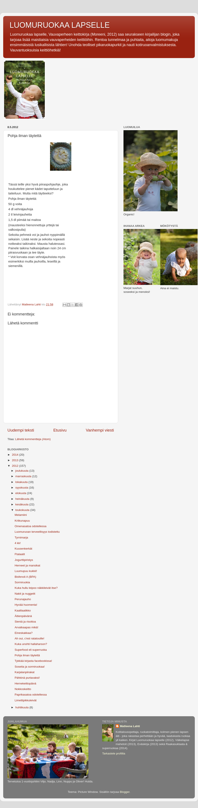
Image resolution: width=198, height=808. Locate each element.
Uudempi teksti (20, 430)
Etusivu (60, 430)
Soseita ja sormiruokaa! (30, 666)
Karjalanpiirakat (24, 672)
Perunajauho (23, 599)
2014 (15, 454)
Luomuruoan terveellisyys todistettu (37, 531)
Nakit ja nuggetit (25, 593)
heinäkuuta (22, 498)
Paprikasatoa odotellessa (31, 694)
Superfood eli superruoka (31, 649)
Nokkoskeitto (23, 689)
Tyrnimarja (21, 537)
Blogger (125, 791)
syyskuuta (22, 487)
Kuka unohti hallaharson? (31, 644)
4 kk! (18, 543)
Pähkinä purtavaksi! (27, 677)
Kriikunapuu (22, 520)
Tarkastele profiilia (113, 753)
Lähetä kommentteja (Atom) (33, 439)
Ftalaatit (20, 554)
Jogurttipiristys (24, 560)
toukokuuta (22, 510)
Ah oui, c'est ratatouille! (29, 638)
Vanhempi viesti (100, 430)
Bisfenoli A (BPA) (25, 576)
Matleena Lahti (130, 726)
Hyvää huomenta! (26, 604)
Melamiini (21, 514)
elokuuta (21, 493)
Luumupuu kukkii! (26, 571)
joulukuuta (22, 470)
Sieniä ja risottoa (25, 621)
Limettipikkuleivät (26, 700)
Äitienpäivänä (23, 616)
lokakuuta (22, 482)
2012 (15, 465)
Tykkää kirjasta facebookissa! (33, 660)
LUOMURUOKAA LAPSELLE (60, 25)
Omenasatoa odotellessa (30, 526)
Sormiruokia (22, 582)
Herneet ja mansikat (27, 565)
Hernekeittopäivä (25, 683)
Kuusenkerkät (23, 548)
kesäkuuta (22, 504)
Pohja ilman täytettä (27, 655)
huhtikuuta (22, 707)
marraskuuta (23, 476)
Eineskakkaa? (24, 632)
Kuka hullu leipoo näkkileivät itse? (36, 587)
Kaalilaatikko (23, 610)
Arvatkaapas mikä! (26, 627)
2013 (15, 460)
